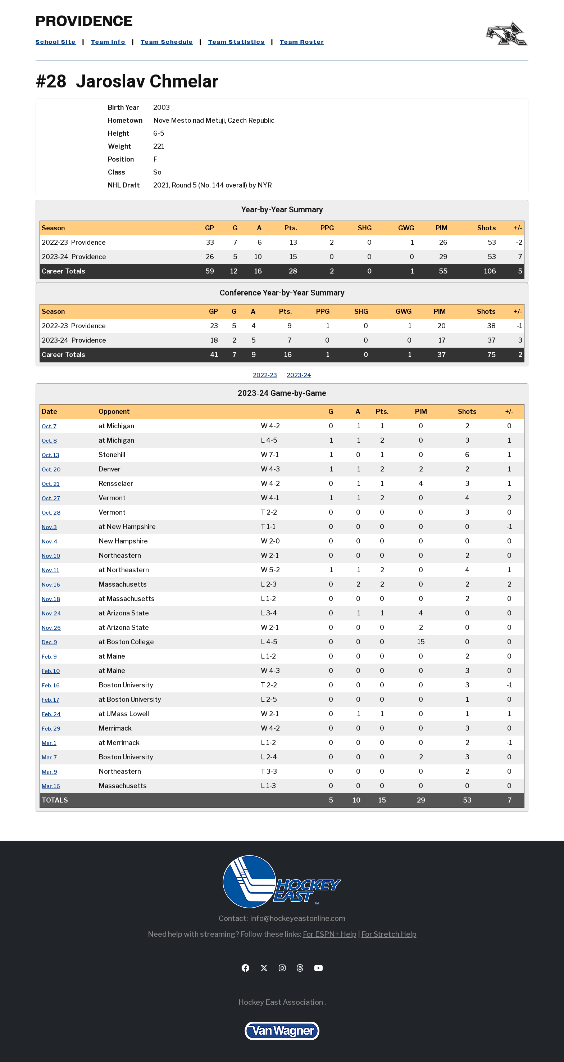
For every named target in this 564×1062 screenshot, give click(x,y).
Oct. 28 (53, 512)
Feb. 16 (53, 685)
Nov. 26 (53, 627)
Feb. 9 (51, 656)
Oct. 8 (51, 440)
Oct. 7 (51, 426)
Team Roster (319, 42)
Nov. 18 (53, 598)
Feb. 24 (53, 714)
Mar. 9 (51, 771)
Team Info (113, 42)
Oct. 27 (53, 498)
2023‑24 (302, 375)
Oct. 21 (52, 483)
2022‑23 (262, 375)
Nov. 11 (52, 570)
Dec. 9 (51, 642)
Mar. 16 (53, 786)
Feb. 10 (53, 670)
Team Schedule (175, 42)
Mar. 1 (50, 742)
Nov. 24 (53, 613)
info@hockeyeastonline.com (297, 918)
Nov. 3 (51, 526)
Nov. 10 (53, 555)
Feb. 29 (53, 728)
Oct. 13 (52, 454)
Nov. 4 (51, 541)
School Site (57, 42)
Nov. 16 (53, 584)
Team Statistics (249, 42)
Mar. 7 (51, 757)
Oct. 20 (53, 469)
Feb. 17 (52, 699)
